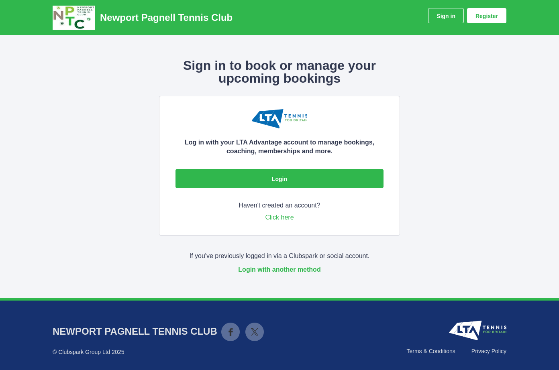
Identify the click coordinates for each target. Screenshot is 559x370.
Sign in (446, 16)
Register (486, 16)
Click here (279, 217)
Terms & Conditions (430, 351)
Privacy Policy (488, 351)
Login (279, 179)
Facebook (230, 332)
